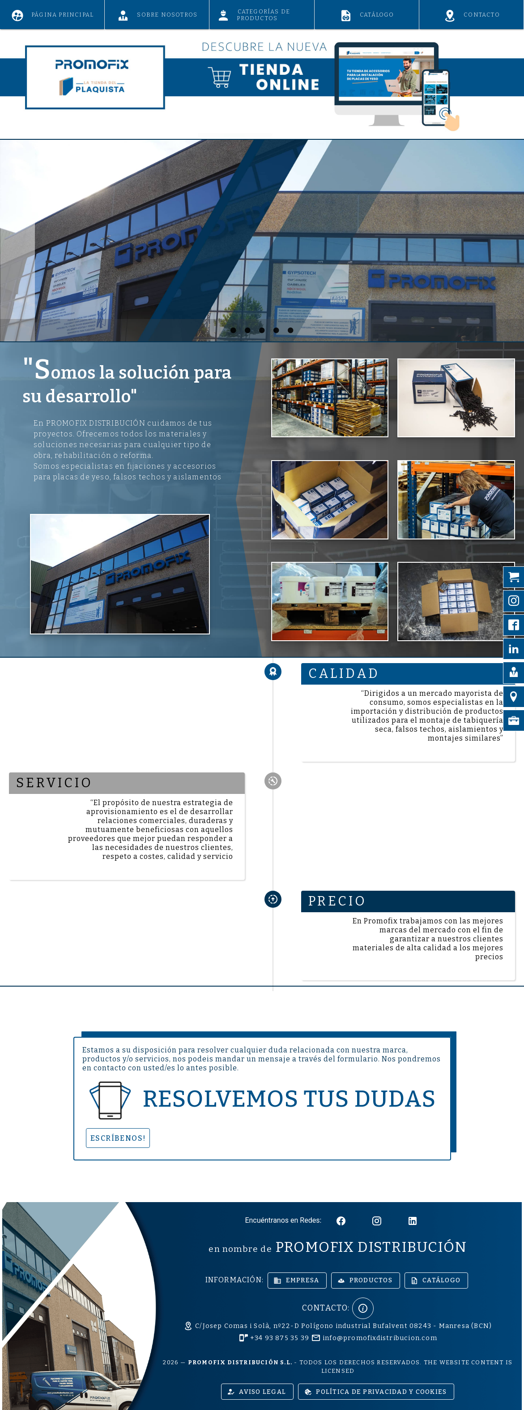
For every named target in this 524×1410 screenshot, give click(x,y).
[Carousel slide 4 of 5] (276, 330)
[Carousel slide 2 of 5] (248, 330)
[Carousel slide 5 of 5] (291, 330)
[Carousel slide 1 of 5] (233, 330)
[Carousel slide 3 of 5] (262, 330)
